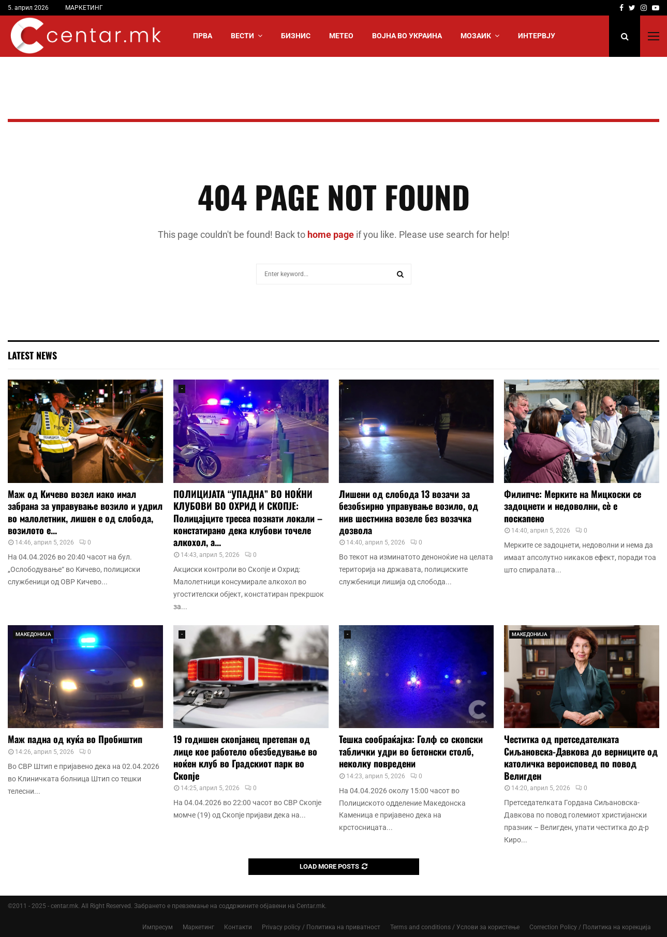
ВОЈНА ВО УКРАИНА (407, 36)
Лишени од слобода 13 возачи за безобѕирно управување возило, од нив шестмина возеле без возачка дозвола (408, 512)
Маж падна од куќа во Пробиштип (75, 739)
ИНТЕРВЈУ (536, 36)
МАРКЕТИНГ (84, 7)
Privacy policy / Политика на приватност (321, 927)
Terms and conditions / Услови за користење (455, 927)
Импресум (157, 927)
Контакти (238, 927)
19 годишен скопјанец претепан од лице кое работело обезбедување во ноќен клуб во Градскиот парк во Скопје (245, 757)
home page (330, 234)
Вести (242, 36)
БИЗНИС (295, 36)
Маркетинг (198, 927)
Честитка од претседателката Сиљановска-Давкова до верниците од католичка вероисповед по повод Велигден (581, 757)
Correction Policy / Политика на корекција (590, 927)
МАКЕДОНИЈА (33, 634)
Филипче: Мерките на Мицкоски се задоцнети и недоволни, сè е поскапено (572, 506)
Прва (202, 36)
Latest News (32, 355)
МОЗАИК (476, 36)
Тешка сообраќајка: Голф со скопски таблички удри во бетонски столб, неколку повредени (411, 751)
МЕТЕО (341, 36)
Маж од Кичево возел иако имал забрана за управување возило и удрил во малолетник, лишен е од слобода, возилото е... (85, 512)
